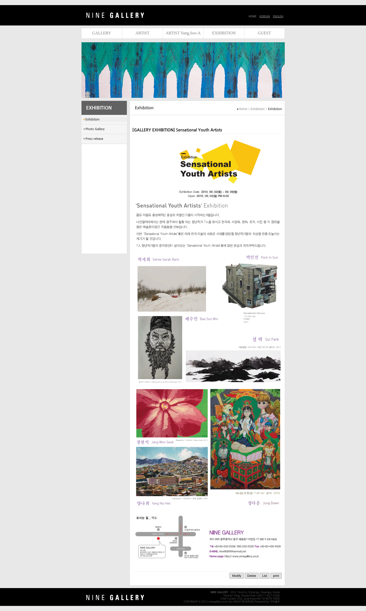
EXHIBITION (224, 33)
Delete (251, 576)
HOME (252, 16)
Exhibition (93, 119)
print (276, 576)
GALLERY (101, 33)
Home (243, 109)
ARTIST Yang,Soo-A (183, 33)
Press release (94, 138)
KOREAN (265, 16)
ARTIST (142, 33)
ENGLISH (278, 16)
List (264, 576)
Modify (236, 576)
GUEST (264, 33)
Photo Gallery (95, 129)
